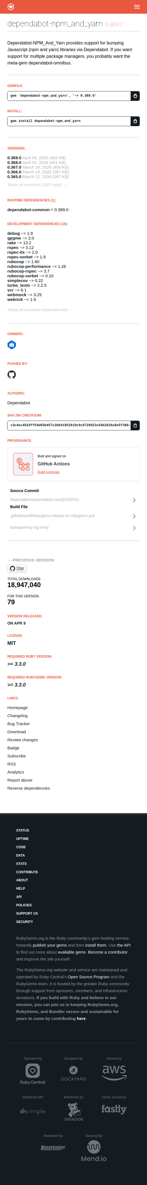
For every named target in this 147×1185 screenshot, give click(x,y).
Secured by (95, 1136)
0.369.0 (14, 157)
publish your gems (50, 945)
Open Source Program (88, 976)
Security (24, 922)
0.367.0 (14, 167)
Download (16, 731)
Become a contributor (108, 952)
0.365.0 (14, 176)
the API (124, 945)
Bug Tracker (18, 723)
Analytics (15, 772)
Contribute (27, 872)
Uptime (22, 839)
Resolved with (34, 1097)
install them (95, 945)
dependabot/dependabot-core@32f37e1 (44, 499)
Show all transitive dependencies (37, 309)
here (81, 1018)
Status (22, 830)
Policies (24, 905)
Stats (21, 864)
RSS (11, 764)
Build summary (48, 472)
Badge (13, 747)
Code (21, 847)
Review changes (22, 739)
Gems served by (114, 1097)
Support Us (27, 913)
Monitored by (75, 1097)
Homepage (17, 707)
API (19, 897)
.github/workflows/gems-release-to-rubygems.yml (52, 515)
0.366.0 (14, 171)
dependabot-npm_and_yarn (55, 23)
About (22, 880)
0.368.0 (14, 162)
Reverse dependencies (28, 788)
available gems (72, 952)
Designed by (75, 1059)
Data (20, 855)
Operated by (34, 1060)
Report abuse (19, 780)
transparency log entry (29, 527)
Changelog (17, 715)
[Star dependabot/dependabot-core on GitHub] (17, 569)
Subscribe (16, 756)
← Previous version (30, 560)
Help (20, 888)
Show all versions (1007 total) (34, 184)
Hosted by (117, 1059)
